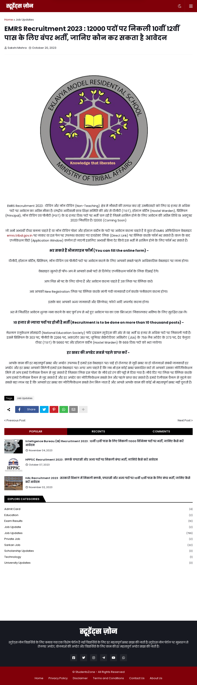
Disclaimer (80, 678)
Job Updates (25, 20)
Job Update (98, 527)
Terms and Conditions (108, 678)
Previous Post (16, 420)
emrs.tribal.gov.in (20, 235)
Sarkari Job (98, 545)
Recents (98, 431)
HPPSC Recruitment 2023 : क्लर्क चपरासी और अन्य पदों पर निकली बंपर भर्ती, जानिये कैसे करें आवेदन (91, 460)
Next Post (184, 420)
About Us (156, 678)
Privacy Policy (58, 678)
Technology (98, 557)
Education (98, 515)
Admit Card (98, 509)
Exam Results (98, 521)
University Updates (98, 563)
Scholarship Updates (98, 551)
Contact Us (137, 678)
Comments (161, 431)
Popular (35, 431)
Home (8, 20)
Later (77, 9)
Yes (121, 9)
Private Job (98, 539)
